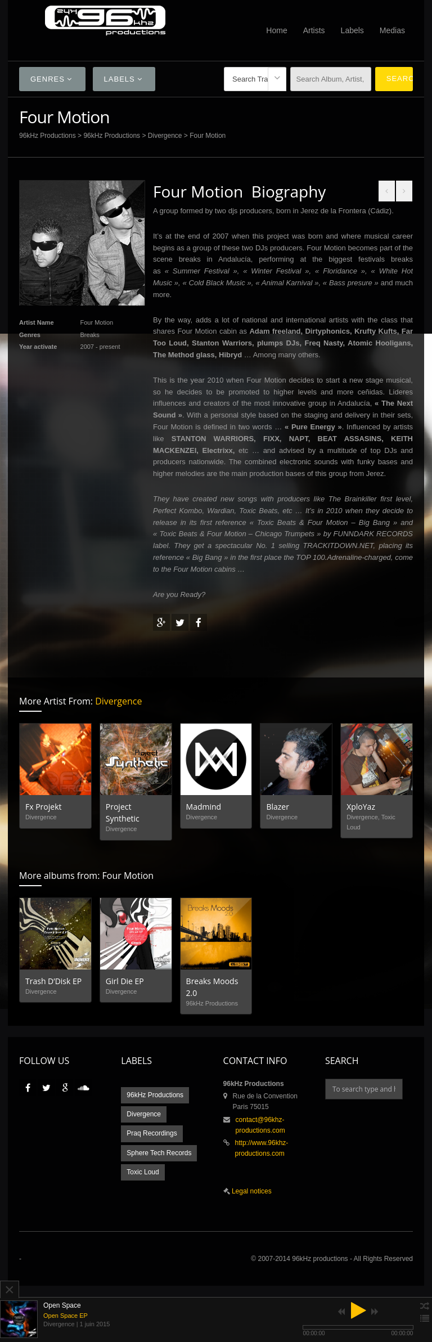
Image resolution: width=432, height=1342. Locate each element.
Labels (352, 30)
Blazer (277, 806)
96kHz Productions (47, 136)
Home (276, 30)
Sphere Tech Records (159, 1153)
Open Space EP (65, 1315)
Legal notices (251, 1191)
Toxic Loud (143, 1172)
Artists (314, 30)
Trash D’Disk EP (53, 981)
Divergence (165, 136)
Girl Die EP (125, 981)
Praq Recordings (152, 1133)
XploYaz (360, 806)
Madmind (204, 806)
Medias (392, 30)
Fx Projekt (43, 806)
